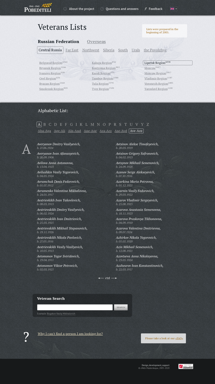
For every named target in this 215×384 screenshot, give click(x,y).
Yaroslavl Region (156, 89)
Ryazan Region (49, 84)
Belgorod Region (50, 63)
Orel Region (47, 78)
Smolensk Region (51, 89)
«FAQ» (179, 338)
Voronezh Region (156, 84)
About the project (78, 9)
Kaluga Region (102, 63)
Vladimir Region (155, 78)
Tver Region (100, 89)
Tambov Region (102, 78)
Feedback (153, 9)
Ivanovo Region (50, 73)
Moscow (150, 68)
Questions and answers (119, 9)
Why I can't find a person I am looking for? (70, 333)
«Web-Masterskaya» (149, 368)
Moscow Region (155, 73)
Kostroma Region (104, 68)
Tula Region (100, 84)
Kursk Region (101, 73)
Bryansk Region (50, 68)
